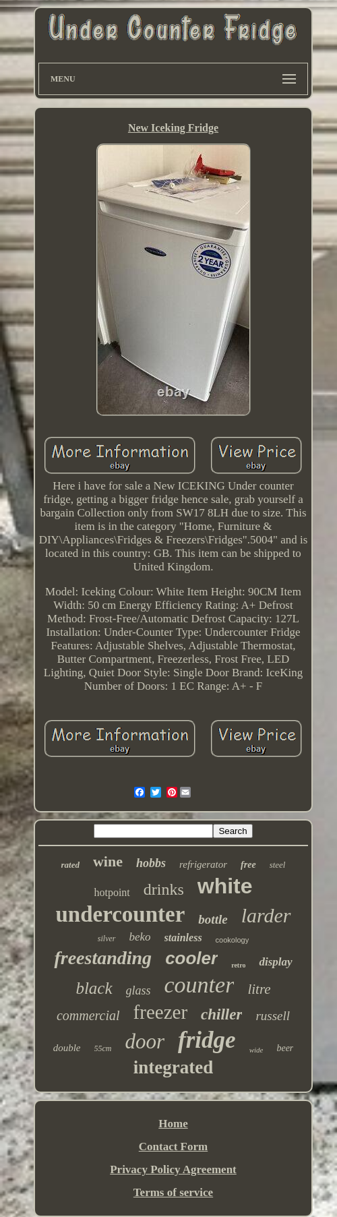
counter (199, 984)
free (248, 865)
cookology (232, 940)
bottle (212, 919)
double (67, 1047)
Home (172, 1123)
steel (278, 865)
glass (138, 990)
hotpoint (111, 892)
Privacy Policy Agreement (173, 1169)
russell (272, 1016)
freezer (160, 1012)
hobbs (151, 863)
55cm (103, 1048)
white (225, 886)
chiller (221, 1014)
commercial (88, 1015)
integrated (173, 1067)
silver (107, 938)
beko (140, 936)
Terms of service (173, 1192)
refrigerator (203, 864)
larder (266, 915)
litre (258, 989)
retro (238, 965)
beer (284, 1048)
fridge (207, 1040)
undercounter (120, 914)
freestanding (103, 957)
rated (70, 865)
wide (256, 1050)
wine (108, 861)
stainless (183, 937)
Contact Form (173, 1146)
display (275, 961)
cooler (191, 958)
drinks (164, 889)
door (145, 1041)
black (93, 988)
